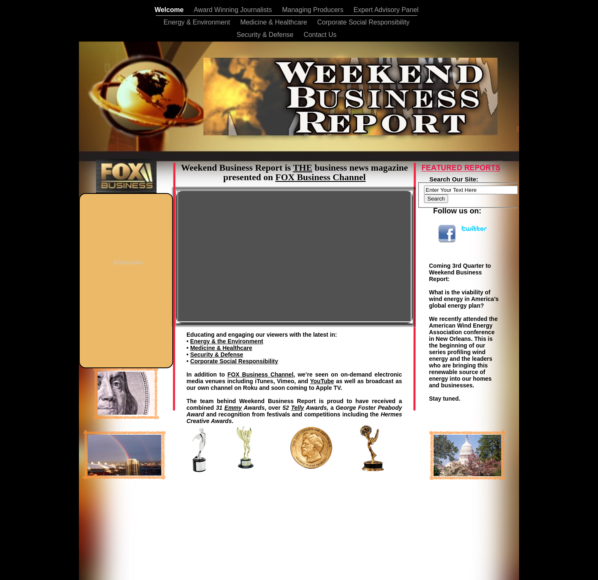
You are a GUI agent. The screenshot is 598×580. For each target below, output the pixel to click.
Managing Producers (313, 9)
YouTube (322, 381)
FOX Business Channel (261, 374)
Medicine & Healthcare (274, 22)
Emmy (233, 407)
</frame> (311, 502)
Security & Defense (266, 34)
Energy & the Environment (226, 341)
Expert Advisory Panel (386, 9)
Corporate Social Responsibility (363, 22)
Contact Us (320, 34)
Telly (297, 407)
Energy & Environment (198, 22)
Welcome (169, 9)
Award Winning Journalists (234, 9)
